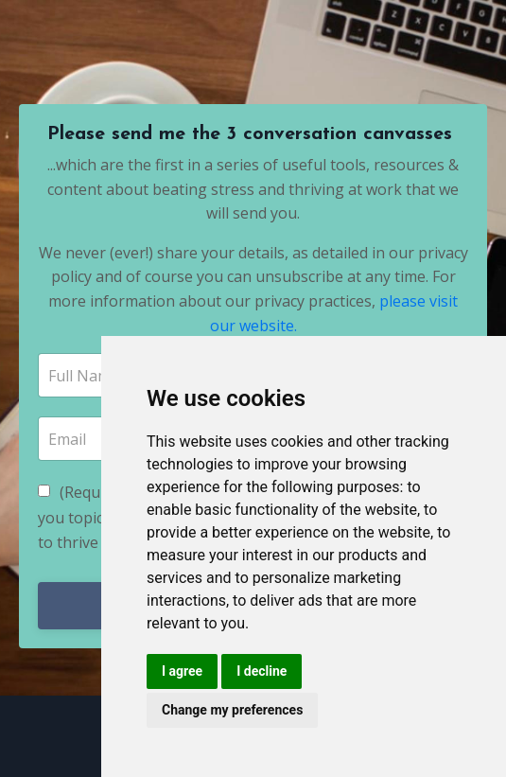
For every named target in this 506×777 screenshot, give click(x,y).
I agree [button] (182, 671)
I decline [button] (261, 671)
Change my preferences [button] (232, 709)
